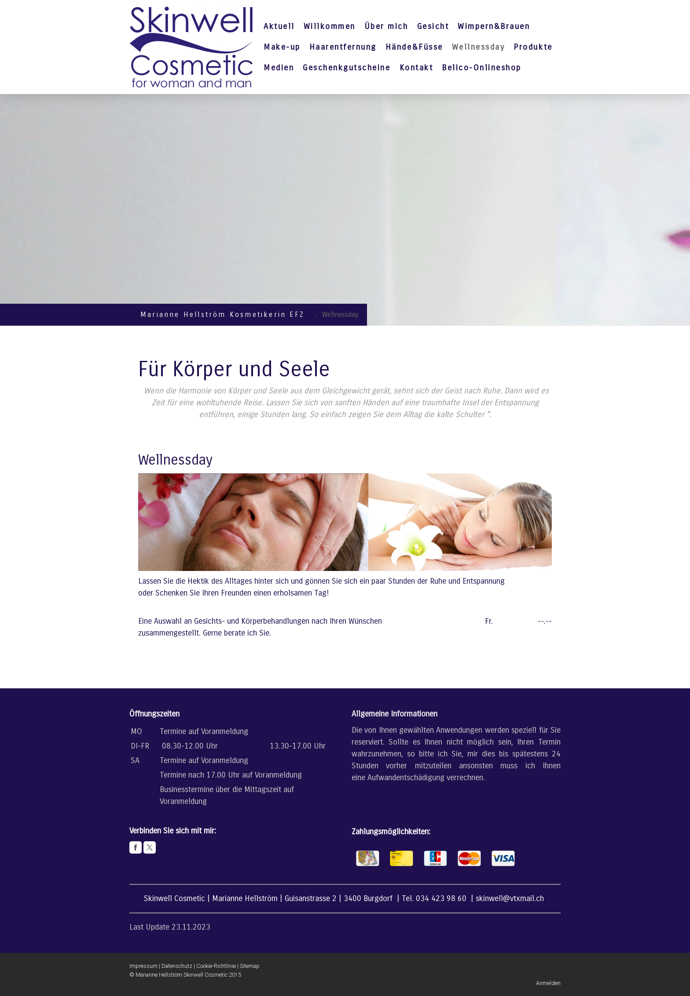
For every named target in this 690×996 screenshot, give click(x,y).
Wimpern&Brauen (494, 26)
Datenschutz (176, 966)
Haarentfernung (343, 47)
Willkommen (330, 26)
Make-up (282, 47)
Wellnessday (478, 47)
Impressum (143, 966)
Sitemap (250, 966)
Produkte (533, 47)
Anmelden (548, 983)
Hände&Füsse (414, 47)
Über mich (386, 26)
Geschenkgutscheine (346, 68)
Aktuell (279, 26)
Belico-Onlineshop (481, 68)
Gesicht (433, 26)
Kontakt (416, 68)
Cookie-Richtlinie (216, 966)
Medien (279, 68)
